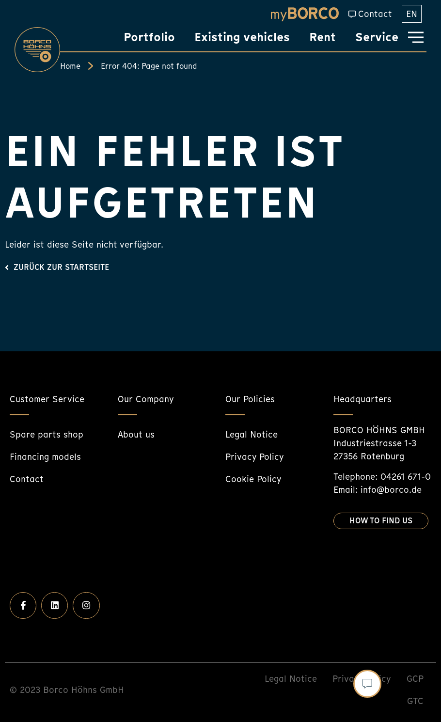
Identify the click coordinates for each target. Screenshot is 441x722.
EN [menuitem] (411, 14)
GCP (415, 679)
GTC (415, 701)
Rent (322, 37)
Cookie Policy (253, 479)
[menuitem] (411, 14)
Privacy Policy (254, 457)
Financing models (45, 457)
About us (136, 434)
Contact (375, 14)
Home (70, 66)
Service (376, 37)
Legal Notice (251, 434)
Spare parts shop (46, 434)
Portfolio (149, 37)
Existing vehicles (242, 37)
